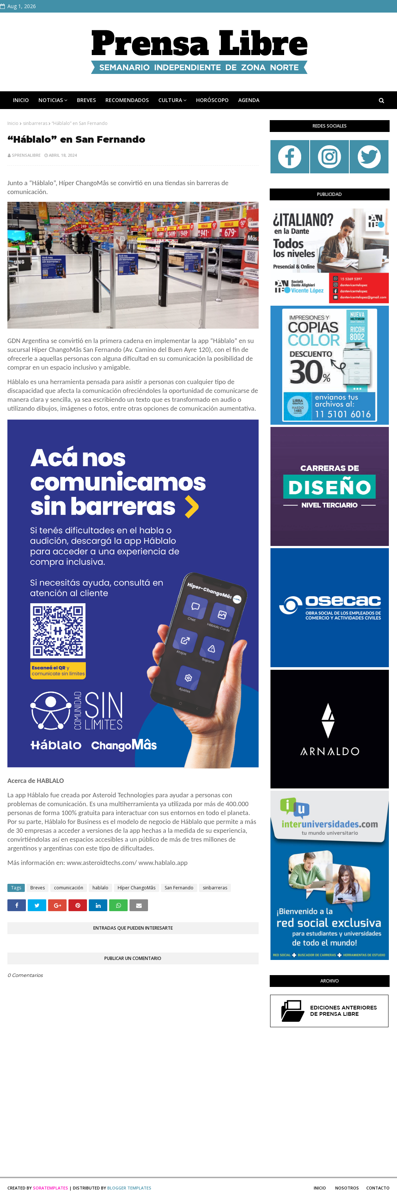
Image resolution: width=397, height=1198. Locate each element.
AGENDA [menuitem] (248, 99)
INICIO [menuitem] (21, 99)
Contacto (378, 1188)
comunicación (68, 888)
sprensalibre (26, 155)
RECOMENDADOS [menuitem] (127, 99)
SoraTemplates (50, 1188)
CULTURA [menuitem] (170, 99)
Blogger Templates (129, 1188)
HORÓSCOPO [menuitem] (212, 99)
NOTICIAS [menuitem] (50, 99)
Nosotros (347, 1188)
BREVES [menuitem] (86, 99)
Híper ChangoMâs (136, 888)
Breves (37, 888)
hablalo (100, 888)
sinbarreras (35, 123)
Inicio (12, 123)
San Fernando (179, 888)
